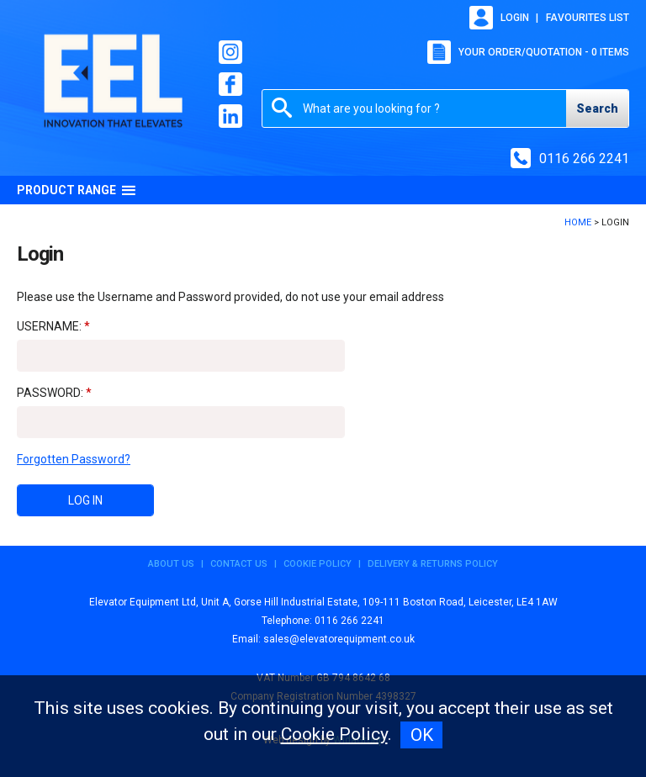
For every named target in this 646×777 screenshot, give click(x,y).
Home (577, 222)
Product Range (76, 190)
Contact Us (238, 563)
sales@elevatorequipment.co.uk (339, 639)
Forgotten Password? (73, 459)
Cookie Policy (317, 563)
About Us (171, 563)
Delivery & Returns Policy (433, 563)
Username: (49, 326)
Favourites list (587, 18)
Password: (50, 392)
